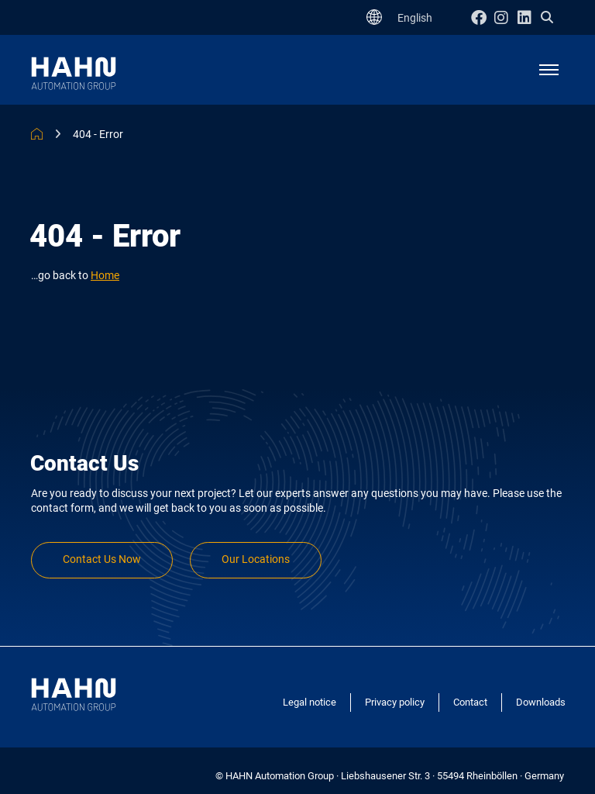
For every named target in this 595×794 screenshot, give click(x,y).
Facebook (482, 17)
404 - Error (98, 134)
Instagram (506, 17)
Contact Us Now (102, 559)
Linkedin (529, 17)
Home (105, 275)
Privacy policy (395, 702)
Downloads (541, 702)
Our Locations (256, 559)
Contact (470, 702)
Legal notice (309, 702)
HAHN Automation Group (37, 134)
